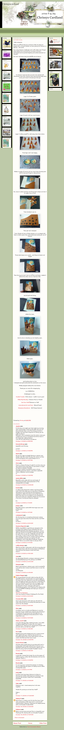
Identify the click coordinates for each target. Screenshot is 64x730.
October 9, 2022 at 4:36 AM (24, 628)
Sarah (17, 453)
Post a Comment (19, 717)
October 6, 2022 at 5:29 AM (24, 605)
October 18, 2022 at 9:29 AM (24, 714)
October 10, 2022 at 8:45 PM (24, 639)
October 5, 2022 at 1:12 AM (24, 502)
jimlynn (18, 505)
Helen (17, 683)
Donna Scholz (20, 642)
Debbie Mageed (20, 575)
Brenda (18, 653)
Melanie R (18, 698)
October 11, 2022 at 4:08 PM (24, 660)
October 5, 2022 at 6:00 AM (24, 561)
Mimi (17, 608)
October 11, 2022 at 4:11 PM (24, 669)
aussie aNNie (19, 478)
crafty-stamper (20, 545)
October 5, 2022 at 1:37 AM (24, 512)
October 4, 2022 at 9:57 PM (24, 460)
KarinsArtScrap (20, 444)
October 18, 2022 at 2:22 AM (24, 706)
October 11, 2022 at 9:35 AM (24, 650)
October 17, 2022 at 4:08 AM (24, 680)
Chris (17, 463)
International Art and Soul (26, 405)
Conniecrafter (20, 599)
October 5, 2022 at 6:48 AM (24, 572)
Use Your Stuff (25, 402)
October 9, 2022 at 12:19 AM (24, 617)
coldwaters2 (19, 515)
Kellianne (18, 709)
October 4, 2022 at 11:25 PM (24, 475)
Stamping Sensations (24, 408)
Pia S (17, 631)
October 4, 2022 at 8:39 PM (24, 441)
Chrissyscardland (10, 4)
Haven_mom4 (20, 620)
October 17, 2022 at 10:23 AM (25, 695)
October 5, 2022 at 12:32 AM (24, 484)
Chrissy (56, 39)
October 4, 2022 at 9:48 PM (24, 450)
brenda (18, 487)
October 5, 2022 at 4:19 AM (24, 542)
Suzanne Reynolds (21, 526)
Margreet (18, 564)
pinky (17, 672)
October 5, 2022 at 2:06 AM (24, 523)
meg (17, 556)
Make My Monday (23, 399)
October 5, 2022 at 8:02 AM (24, 596)
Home (30, 723)
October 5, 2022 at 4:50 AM (24, 553)
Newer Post (17, 723)
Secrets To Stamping (21, 592)
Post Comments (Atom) (34, 726)
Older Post (42, 723)
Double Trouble (20, 396)
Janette (18, 426)
